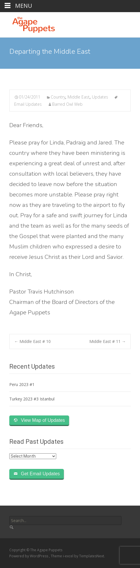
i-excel (68, 556)
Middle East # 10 (32, 341)
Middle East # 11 (107, 341)
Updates (100, 97)
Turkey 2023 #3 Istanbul (31, 399)
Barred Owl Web (67, 104)
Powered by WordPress (29, 556)
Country (58, 97)
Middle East (79, 97)
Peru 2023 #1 (21, 384)
